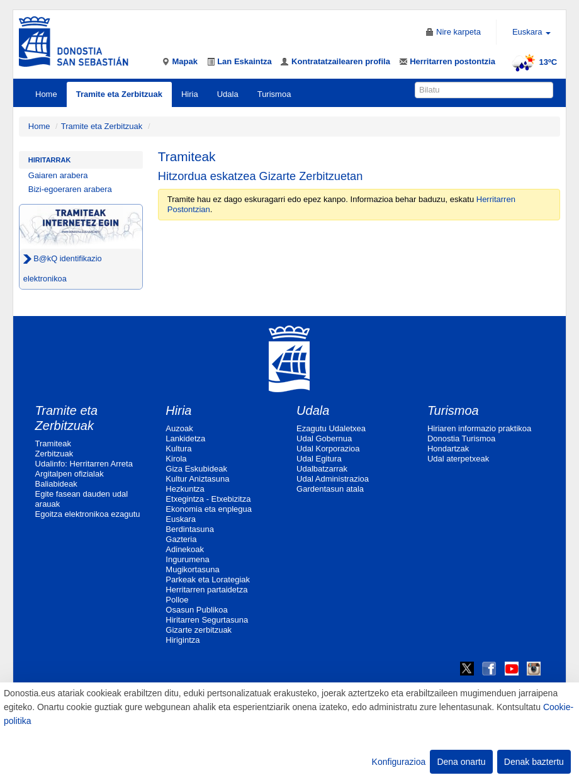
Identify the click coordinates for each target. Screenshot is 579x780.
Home (46, 94)
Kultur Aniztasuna (197, 478)
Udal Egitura (319, 458)
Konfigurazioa (399, 762)
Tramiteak (53, 443)
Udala (228, 94)
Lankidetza (185, 438)
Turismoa (274, 94)
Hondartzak (448, 448)
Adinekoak (185, 549)
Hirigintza (183, 640)
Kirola (176, 458)
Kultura (178, 448)
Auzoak (179, 428)
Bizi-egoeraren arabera (70, 189)
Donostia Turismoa (461, 438)
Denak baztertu (534, 762)
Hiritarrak (49, 160)
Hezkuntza (185, 489)
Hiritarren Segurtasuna (207, 620)
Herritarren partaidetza (206, 589)
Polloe (177, 599)
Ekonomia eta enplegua (209, 509)
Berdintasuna (190, 529)
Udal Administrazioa (332, 478)
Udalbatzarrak (321, 468)
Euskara (181, 519)
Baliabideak (56, 484)
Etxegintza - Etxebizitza (208, 499)
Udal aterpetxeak (458, 458)
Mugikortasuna (192, 569)
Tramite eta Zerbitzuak (119, 94)
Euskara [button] (531, 32)
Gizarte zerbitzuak (199, 630)
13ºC (533, 62)
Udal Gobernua (324, 438)
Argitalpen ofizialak (69, 473)
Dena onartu (461, 762)
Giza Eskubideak (196, 468)
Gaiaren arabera (58, 175)
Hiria (189, 94)
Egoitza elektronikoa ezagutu (87, 514)
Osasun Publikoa (196, 609)
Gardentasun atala (330, 489)
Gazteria (181, 539)
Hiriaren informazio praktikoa (479, 428)
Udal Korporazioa (327, 448)
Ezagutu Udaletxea (331, 428)
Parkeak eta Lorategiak (208, 579)
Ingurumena (187, 559)
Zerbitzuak (54, 453)
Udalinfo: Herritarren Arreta (84, 463)
